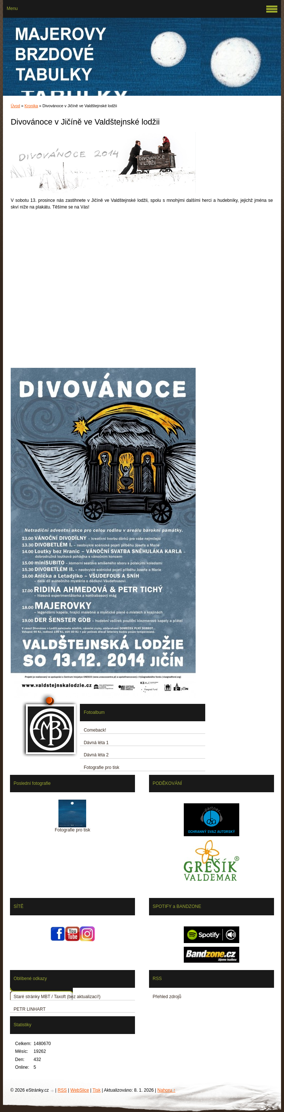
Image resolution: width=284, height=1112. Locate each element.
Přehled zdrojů (167, 996)
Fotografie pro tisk (101, 767)
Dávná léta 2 (96, 754)
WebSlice (79, 1090)
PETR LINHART (29, 1009)
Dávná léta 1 (96, 742)
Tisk (96, 1090)
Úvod (15, 106)
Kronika (31, 106)
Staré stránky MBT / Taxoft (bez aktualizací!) (57, 996)
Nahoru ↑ (167, 1090)
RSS (62, 1090)
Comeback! (95, 730)
